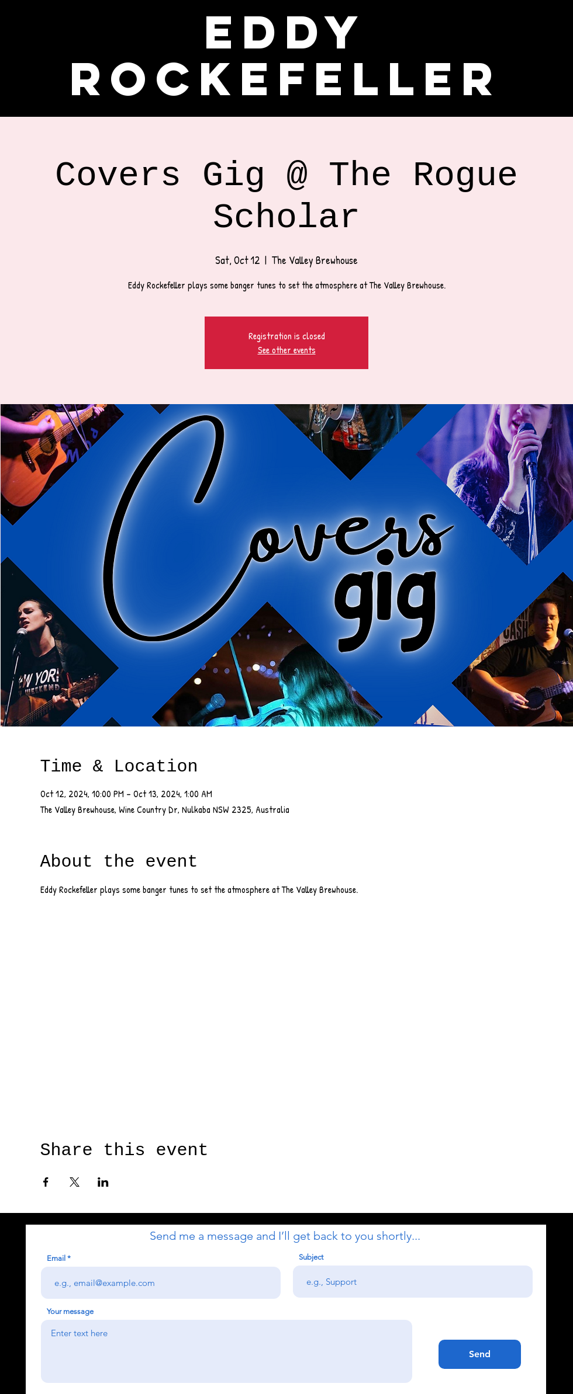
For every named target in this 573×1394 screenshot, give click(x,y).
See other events (287, 349)
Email (56, 1258)
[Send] (480, 1354)
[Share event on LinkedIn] (103, 1182)
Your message (70, 1311)
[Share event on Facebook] (45, 1182)
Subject (311, 1257)
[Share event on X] (74, 1182)
